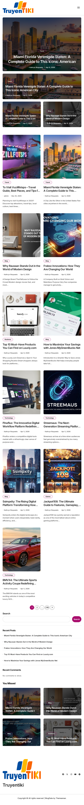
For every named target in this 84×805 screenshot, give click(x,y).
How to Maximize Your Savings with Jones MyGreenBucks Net (57, 349)
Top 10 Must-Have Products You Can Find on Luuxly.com (28, 657)
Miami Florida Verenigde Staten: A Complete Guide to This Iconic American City (42, 61)
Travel (42, 50)
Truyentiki (13, 788)
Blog (49, 111)
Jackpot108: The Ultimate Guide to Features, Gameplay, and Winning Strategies (62, 507)
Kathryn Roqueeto (36, 67)
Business (8, 340)
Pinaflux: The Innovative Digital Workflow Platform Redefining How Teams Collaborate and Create (18, 430)
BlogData (49, 801)
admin (6, 196)
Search (6, 616)
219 (47, 610)
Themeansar (61, 801)
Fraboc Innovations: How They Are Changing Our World (28, 651)
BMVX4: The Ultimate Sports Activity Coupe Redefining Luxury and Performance (20, 586)
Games (48, 498)
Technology (9, 419)
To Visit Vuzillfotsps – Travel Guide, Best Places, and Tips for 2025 (20, 191)
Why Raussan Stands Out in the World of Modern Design (61, 117)
